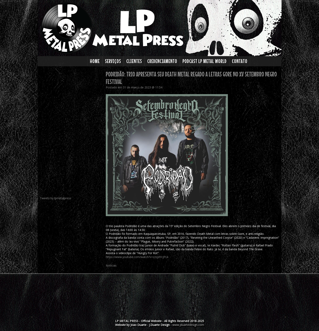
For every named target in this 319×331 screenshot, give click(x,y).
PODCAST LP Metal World (204, 61)
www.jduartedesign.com (188, 325)
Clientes (134, 61)
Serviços (113, 61)
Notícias (111, 265)
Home (95, 61)
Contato (239, 61)
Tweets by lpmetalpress (55, 198)
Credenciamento (162, 61)
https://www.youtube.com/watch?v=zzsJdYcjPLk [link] (137, 257)
